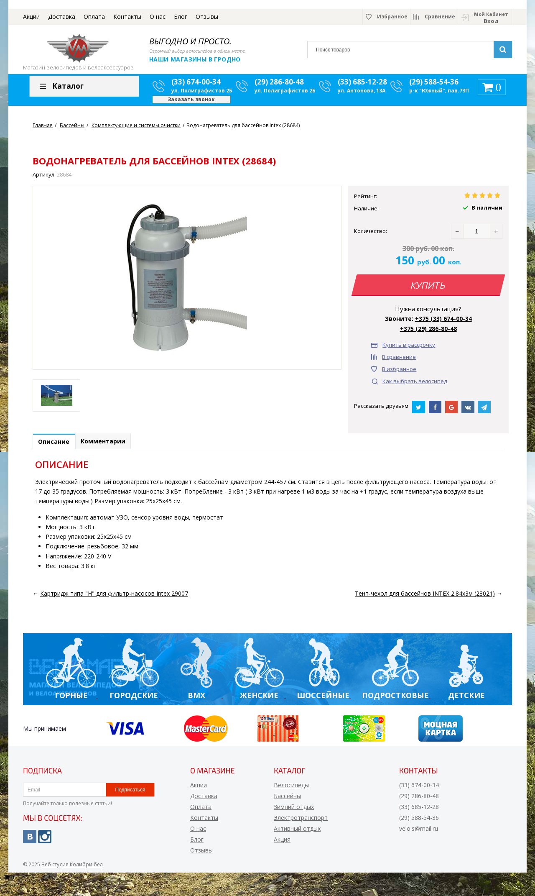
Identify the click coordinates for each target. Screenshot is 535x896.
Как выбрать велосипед (414, 385)
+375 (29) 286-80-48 (428, 333)
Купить (428, 289)
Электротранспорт (301, 823)
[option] (56, 399)
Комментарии (110, 446)
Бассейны (287, 801)
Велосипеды (291, 790)
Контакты (127, 16)
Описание (56, 447)
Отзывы (207, 16)
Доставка (61, 16)
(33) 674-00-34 (196, 86)
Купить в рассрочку (408, 349)
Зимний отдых (294, 812)
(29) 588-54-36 (434, 86)
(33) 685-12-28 (362, 86)
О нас (158, 16)
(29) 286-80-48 (279, 86)
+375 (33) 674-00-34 (443, 323)
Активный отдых (297, 834)
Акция (282, 845)
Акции (31, 16)
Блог (180, 16)
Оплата (94, 16)
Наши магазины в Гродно (195, 59)
